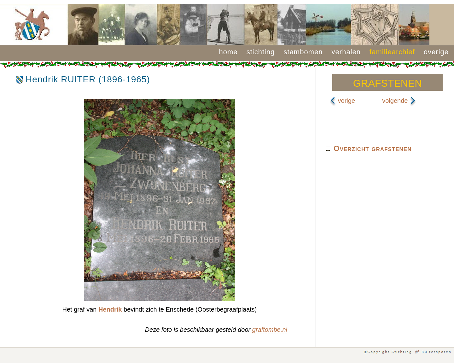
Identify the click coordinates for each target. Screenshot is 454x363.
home (228, 52)
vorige (342, 100)
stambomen (303, 52)
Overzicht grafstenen (372, 148)
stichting (261, 52)
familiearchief (392, 52)
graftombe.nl (269, 329)
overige (436, 52)
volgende (399, 100)
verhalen (346, 52)
